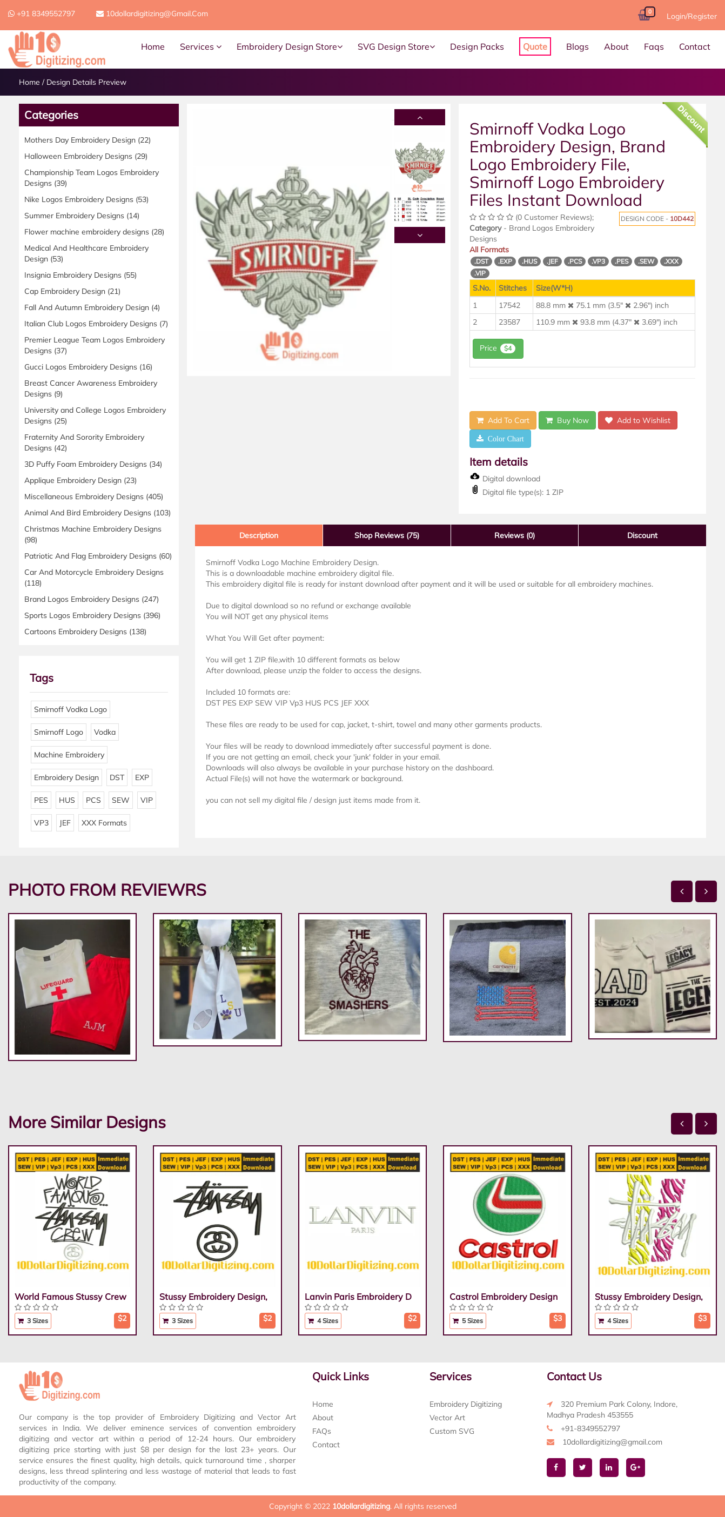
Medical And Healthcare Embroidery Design (86, 253)
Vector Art (447, 1417)
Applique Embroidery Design (80, 480)
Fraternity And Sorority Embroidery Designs (84, 442)
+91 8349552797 (41, 13)
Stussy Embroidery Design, (213, 1296)
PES (41, 800)
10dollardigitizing (361, 1506)
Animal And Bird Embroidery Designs (97, 513)
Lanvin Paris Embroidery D (358, 1296)
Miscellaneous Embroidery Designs (93, 496)
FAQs (321, 1431)
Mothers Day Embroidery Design (87, 140)
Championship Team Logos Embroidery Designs (91, 177)
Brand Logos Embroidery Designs (91, 599)
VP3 (41, 823)
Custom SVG (451, 1431)
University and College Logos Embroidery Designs (95, 415)
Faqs (654, 46)
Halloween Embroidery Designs (85, 156)
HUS (67, 800)
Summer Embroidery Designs (81, 215)
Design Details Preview (86, 82)
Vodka (105, 732)
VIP (146, 800)
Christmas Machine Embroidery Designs (93, 534)
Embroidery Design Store (290, 46)
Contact (694, 46)
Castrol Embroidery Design (503, 1296)
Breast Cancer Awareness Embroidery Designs (90, 388)
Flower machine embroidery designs (94, 232)
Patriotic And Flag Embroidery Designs (98, 556)
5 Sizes (468, 1321)
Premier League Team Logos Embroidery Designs (94, 345)
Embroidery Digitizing (465, 1404)
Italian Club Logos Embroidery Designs (96, 323)
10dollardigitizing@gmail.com (152, 13)
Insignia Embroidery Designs (80, 275)
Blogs (577, 46)
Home (153, 46)
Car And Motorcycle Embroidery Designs (94, 577)
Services (200, 46)
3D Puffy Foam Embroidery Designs (93, 464)
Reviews (514, 535)
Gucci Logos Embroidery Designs (88, 367)
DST (117, 777)
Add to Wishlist (637, 420)
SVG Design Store (396, 46)
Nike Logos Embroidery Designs (86, 199)
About (616, 46)
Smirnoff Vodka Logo (70, 709)
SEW (121, 800)
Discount (642, 535)
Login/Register (692, 16)
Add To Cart (502, 420)
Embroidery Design (66, 777)
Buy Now (567, 420)
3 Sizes (33, 1321)
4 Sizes (323, 1321)
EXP (142, 777)
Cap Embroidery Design (72, 291)
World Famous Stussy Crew (70, 1296)
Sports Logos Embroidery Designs (92, 615)
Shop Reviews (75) (386, 535)
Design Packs (477, 46)
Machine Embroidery (69, 755)
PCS (93, 800)
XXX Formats (104, 823)
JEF (65, 823)
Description (258, 535)
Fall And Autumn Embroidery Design (92, 307)
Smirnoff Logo (58, 732)
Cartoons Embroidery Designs (85, 631)
